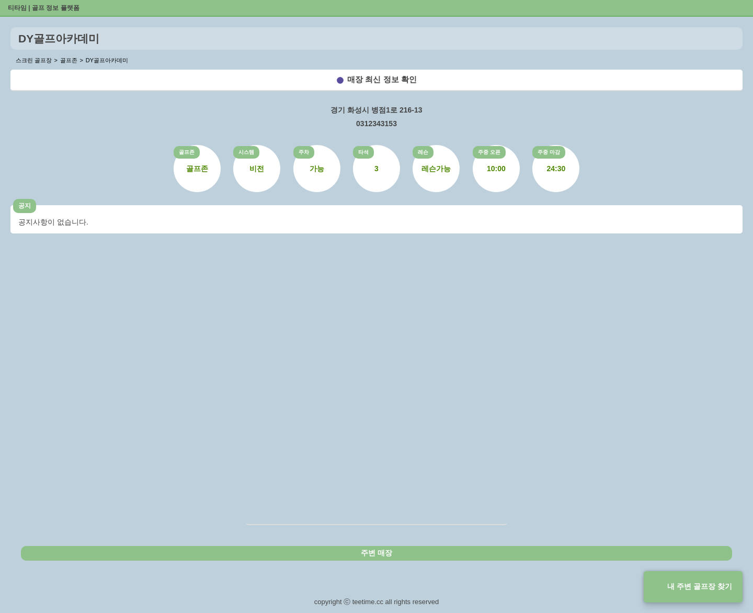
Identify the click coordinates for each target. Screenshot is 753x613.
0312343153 (376, 123)
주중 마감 (549, 152)
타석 (363, 152)
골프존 (187, 152)
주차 (304, 152)
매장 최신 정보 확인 (382, 79)
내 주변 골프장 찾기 (699, 586)
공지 (24, 205)
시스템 (246, 152)
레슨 (423, 152)
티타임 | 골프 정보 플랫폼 (43, 8)
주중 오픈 (489, 152)
